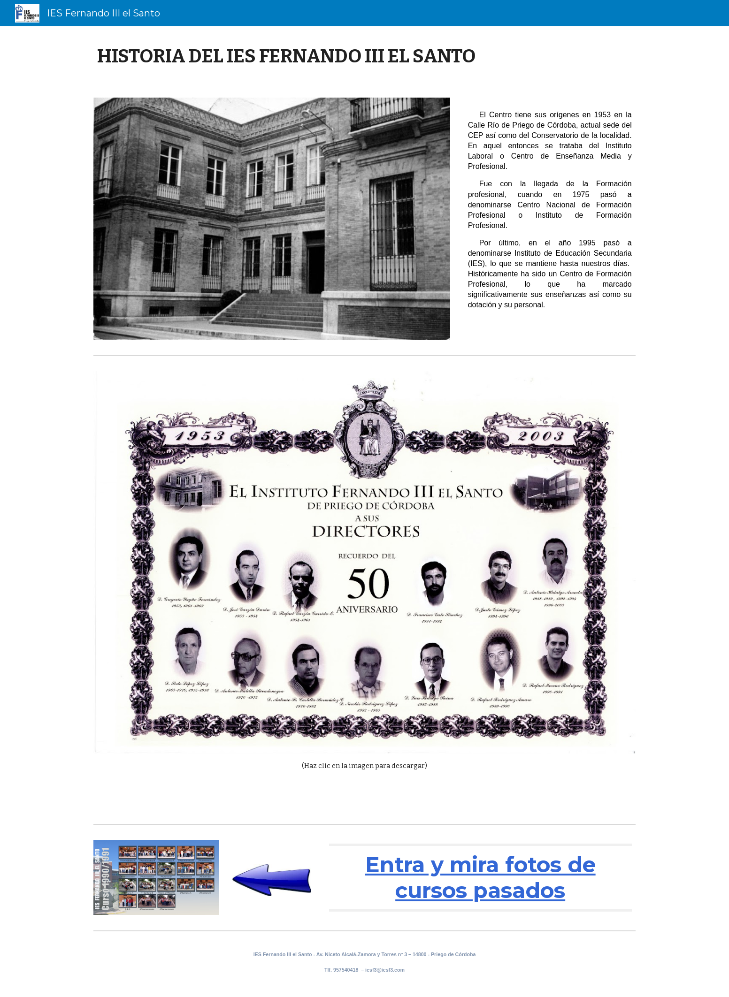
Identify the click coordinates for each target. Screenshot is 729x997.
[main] (364, 56)
